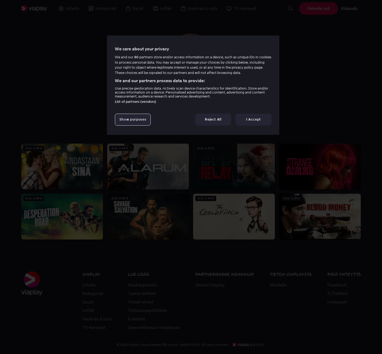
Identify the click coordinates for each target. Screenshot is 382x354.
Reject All (213, 119)
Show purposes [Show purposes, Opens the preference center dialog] (132, 119)
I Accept (253, 119)
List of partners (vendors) (135, 102)
